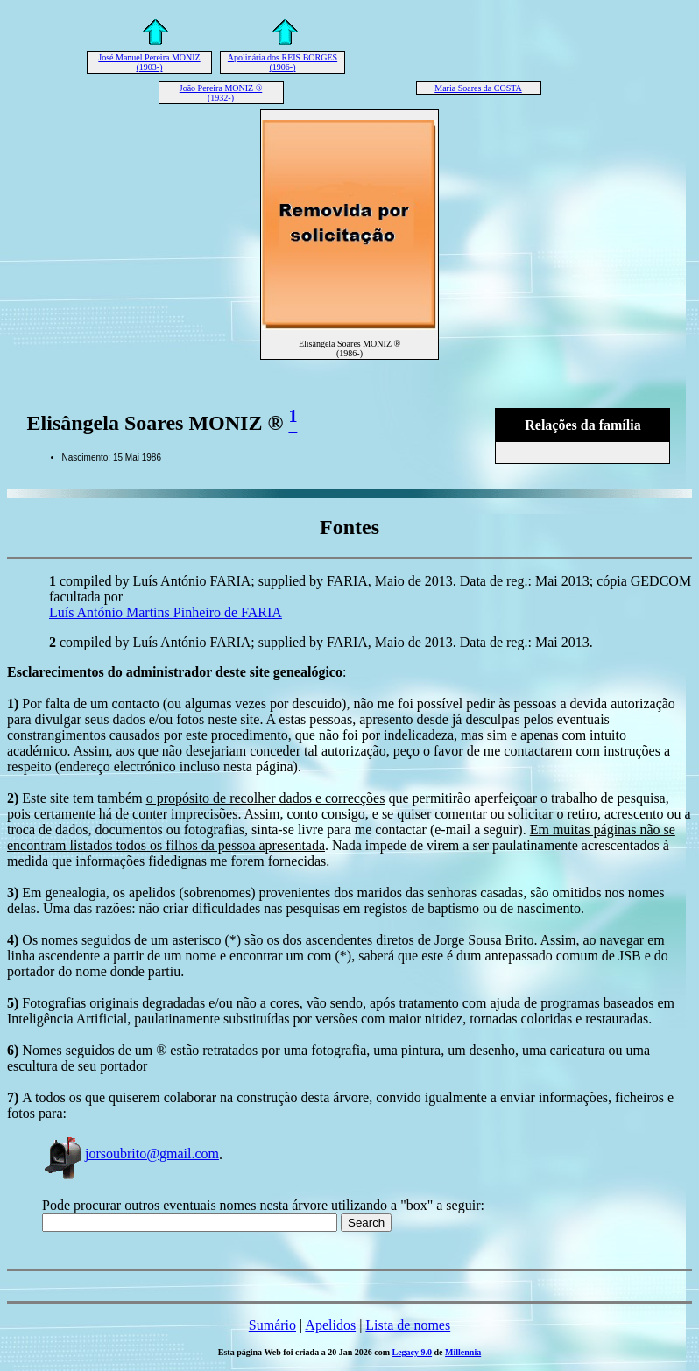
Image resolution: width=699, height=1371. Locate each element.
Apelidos (330, 1325)
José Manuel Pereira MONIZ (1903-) (149, 62)
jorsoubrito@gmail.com (130, 1153)
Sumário (272, 1325)
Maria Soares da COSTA (477, 88)
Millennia (463, 1352)
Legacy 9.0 (412, 1352)
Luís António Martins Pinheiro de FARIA (165, 612)
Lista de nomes (407, 1325)
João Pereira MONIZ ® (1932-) (221, 92)
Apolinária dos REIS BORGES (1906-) (282, 62)
